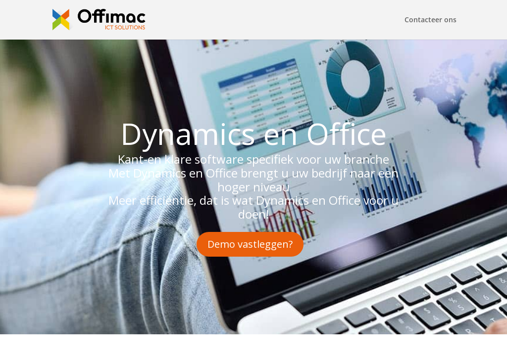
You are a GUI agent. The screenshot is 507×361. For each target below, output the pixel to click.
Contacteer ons (430, 20)
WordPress (218, 347)
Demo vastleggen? (250, 244)
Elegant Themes (121, 347)
